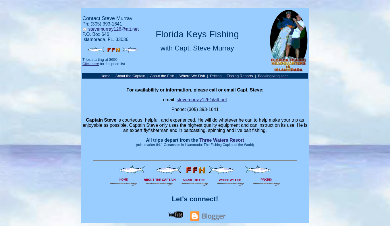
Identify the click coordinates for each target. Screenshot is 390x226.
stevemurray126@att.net (113, 29)
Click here (90, 64)
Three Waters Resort (221, 140)
